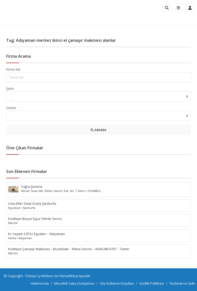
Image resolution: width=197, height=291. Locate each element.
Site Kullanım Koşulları (117, 283)
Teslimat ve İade (182, 283)
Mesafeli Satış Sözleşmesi (74, 283)
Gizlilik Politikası (151, 283)
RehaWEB (67, 276)
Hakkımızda (40, 283)
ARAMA (98, 130)
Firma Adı (13, 69)
